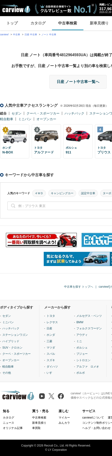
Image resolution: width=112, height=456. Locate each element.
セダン (17, 113)
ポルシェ (82, 347)
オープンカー (46, 119)
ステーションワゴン (15, 334)
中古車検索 (67, 23)
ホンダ (51, 334)
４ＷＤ (39, 193)
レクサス (52, 322)
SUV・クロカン (12, 347)
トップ (12, 23)
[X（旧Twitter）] (51, 396)
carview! (4, 34)
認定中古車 (88, 193)
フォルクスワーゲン (89, 328)
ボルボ (80, 372)
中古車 (16, 34)
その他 (6, 372)
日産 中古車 (31, 34)
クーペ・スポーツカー (43, 113)
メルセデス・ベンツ (89, 316)
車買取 (36, 428)
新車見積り (39, 422)
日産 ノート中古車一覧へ (78, 82)
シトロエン (83, 360)
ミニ (79, 341)
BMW (79, 322)
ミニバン (24, 119)
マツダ (51, 347)
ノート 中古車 (48, 34)
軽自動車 (6, 119)
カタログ (38, 23)
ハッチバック (74, 113)
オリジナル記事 (13, 428)
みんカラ (64, 422)
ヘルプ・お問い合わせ (96, 428)
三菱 (49, 341)
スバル (51, 353)
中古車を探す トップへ (78, 286)
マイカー (64, 417)
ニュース (8, 422)
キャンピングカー (62, 193)
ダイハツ (52, 366)
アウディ (82, 334)
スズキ (51, 360)
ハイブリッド (10, 341)
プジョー (82, 353)
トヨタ (51, 316)
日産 (49, 328)
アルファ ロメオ (87, 366)
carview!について (93, 417)
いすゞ (51, 372)
